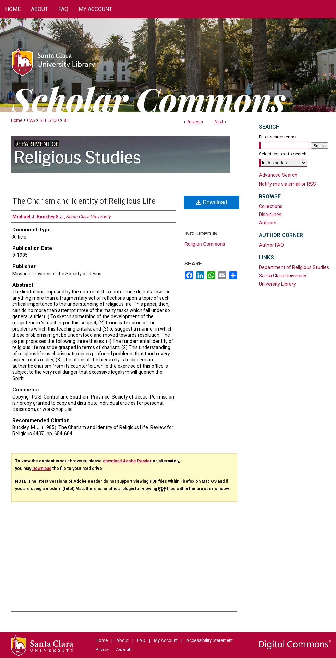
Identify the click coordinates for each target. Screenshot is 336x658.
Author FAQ (271, 245)
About (122, 640)
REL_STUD (49, 120)
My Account (166, 640)
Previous (195, 121)
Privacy (102, 649)
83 (66, 120)
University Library (277, 284)
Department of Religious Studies (294, 267)
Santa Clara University (283, 275)
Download (211, 202)
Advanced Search (278, 175)
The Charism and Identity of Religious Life (84, 201)
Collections (271, 206)
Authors (267, 223)
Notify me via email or (287, 184)
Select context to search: (283, 154)
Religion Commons (204, 244)
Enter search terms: (278, 136)
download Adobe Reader (127, 461)
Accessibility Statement (209, 640)
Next (219, 121)
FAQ (141, 640)
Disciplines (270, 214)
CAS (31, 120)
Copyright (123, 649)
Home (16, 120)
